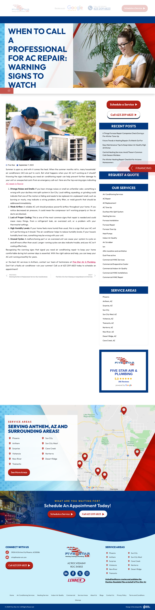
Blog (136, 19)
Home (7, 19)
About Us (126, 19)
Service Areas (112, 19)
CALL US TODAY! (100, 6)
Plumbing (56, 19)
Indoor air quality (73, 19)
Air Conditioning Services (25, 19)
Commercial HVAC (93, 19)
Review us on (60, 8)
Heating (44, 19)
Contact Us (145, 19)
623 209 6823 (102, 9)
